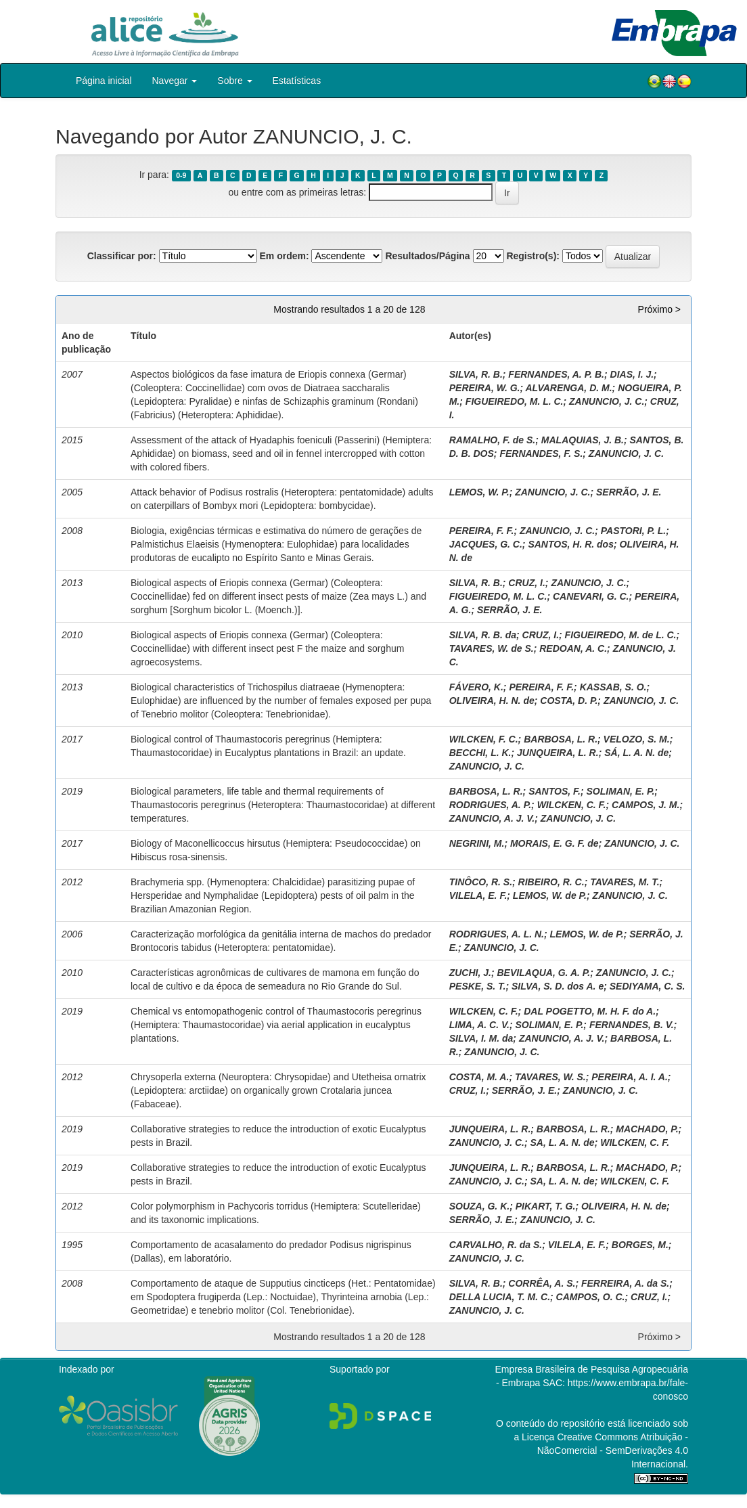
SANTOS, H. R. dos (571, 544)
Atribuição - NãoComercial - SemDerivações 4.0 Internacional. (612, 1450)
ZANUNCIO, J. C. (606, 401)
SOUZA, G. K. (479, 1206)
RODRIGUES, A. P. (490, 804)
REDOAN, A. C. (573, 648)
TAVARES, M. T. (624, 882)
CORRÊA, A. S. (541, 1283)
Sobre (234, 80)
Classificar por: (121, 255)
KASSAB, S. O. (613, 687)
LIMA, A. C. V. (479, 1024)
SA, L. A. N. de (562, 1142)
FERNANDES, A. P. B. (556, 374)
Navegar (175, 80)
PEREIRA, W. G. (484, 387)
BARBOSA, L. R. (560, 739)
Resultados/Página (427, 255)
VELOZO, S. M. (637, 739)
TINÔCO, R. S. (480, 882)
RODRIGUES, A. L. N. (496, 934)
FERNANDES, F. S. (541, 453)
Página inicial (104, 80)
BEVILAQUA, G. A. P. (544, 972)
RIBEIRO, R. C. (551, 882)
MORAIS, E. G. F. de (554, 843)
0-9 (181, 175)
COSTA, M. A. (479, 1076)
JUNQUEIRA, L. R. (558, 752)
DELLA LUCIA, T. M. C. (499, 1296)
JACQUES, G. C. (485, 544)
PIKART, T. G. (546, 1206)
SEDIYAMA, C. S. (647, 986)
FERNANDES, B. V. (631, 1024)
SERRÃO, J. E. (628, 492)
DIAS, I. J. (632, 374)
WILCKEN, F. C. (483, 739)
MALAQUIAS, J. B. (582, 440)
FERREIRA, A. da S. (625, 1283)
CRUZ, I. (526, 582)
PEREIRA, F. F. (481, 530)
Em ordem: (284, 255)
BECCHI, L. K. (480, 752)
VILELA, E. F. (478, 895)
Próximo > (659, 309)
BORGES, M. (640, 1244)
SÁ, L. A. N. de (636, 752)
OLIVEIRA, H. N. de (492, 700)
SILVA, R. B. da (482, 634)
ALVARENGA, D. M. (569, 387)
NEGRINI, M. (477, 843)
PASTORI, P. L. (633, 530)
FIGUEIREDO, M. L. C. (515, 401)
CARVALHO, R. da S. (495, 1244)
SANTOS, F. (554, 791)
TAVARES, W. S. (550, 1076)
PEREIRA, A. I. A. (629, 1076)
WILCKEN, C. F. (571, 804)
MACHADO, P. (647, 1129)
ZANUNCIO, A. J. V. (492, 818)
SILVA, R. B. (476, 374)
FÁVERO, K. (476, 687)
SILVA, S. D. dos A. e (558, 986)
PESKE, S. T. (477, 986)
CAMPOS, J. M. (645, 804)
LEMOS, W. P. (479, 492)
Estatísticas (297, 80)
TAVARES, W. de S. (491, 648)
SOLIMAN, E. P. (620, 791)
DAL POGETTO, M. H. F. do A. (590, 1011)
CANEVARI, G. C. (591, 596)
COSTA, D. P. (568, 700)
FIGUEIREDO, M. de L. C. (621, 634)
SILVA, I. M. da (481, 1038)
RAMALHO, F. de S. (492, 440)
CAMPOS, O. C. (590, 1296)
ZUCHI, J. (470, 972)
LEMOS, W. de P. (550, 895)
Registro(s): (533, 255)
